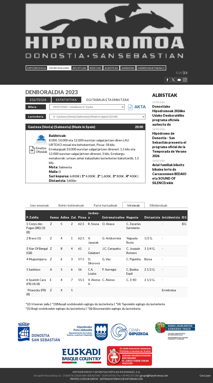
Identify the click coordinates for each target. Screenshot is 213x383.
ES (186, 73)
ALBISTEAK (111, 68)
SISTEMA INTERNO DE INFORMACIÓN (121, 378)
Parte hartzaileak (105, 205)
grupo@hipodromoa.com (154, 375)
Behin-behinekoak (71, 205)
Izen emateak (39, 205)
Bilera (32, 107)
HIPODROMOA (36, 68)
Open (170, 113)
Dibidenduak (158, 205)
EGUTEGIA (38, 100)
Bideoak (95, 68)
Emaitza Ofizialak (41, 150)
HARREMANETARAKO (151, 68)
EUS (179, 73)
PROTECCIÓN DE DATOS (84, 378)
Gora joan (205, 375)
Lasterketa (35, 116)
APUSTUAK (79, 68)
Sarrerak (127, 68)
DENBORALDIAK (59, 68)
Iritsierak (133, 205)
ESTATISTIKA (66, 100)
